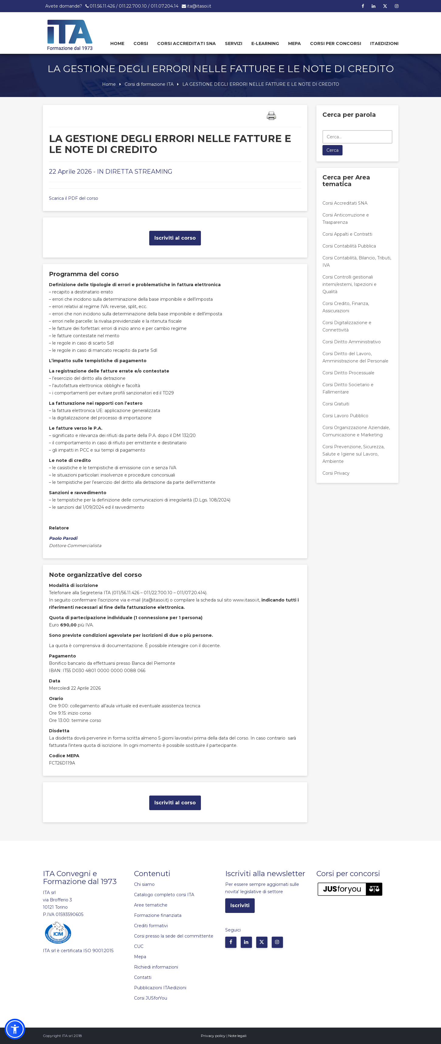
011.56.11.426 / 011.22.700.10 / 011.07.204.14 (134, 6)
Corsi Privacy (336, 473)
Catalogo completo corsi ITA (164, 894)
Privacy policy (213, 1035)
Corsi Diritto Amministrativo (351, 342)
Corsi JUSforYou (150, 998)
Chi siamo (144, 884)
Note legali (237, 1035)
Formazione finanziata (157, 915)
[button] (15, 1029)
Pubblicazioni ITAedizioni (160, 987)
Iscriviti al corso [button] (175, 238)
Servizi (233, 43)
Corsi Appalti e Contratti (347, 234)
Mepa (294, 43)
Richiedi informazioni (156, 967)
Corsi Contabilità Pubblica (349, 246)
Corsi (140, 43)
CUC (138, 946)
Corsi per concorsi (335, 43)
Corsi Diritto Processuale (348, 373)
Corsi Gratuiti (335, 404)
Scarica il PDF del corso (73, 198)
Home (117, 43)
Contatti (142, 977)
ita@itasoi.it (199, 6)
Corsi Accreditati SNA (186, 43)
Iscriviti (240, 905)
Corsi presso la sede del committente (173, 936)
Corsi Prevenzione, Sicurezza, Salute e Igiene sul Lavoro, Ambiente (353, 454)
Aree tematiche (150, 905)
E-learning (265, 43)
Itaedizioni (384, 43)
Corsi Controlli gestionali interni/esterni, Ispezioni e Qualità (349, 284)
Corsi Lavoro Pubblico (345, 415)
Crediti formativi (151, 925)
